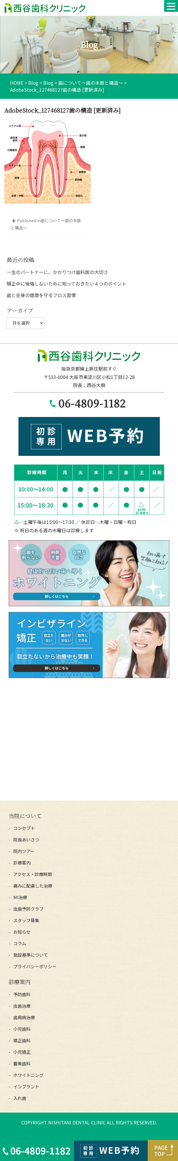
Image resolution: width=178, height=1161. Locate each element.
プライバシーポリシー (35, 966)
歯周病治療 (24, 1017)
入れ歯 (19, 1098)
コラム (19, 943)
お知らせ (22, 932)
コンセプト (24, 828)
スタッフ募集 (26, 920)
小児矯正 (22, 1052)
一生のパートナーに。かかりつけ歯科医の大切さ (57, 272)
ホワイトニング (28, 1075)
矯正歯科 (22, 1040)
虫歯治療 (22, 1006)
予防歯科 (22, 994)
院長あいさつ (26, 840)
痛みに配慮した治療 (32, 886)
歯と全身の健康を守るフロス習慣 (41, 295)
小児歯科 (22, 1029)
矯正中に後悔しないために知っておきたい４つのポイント (66, 283)
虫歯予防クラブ (28, 909)
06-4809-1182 (92, 403)
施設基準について (30, 955)
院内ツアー (24, 851)
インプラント (26, 1086)
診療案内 (22, 863)
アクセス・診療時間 (32, 874)
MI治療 (20, 897)
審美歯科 (22, 1063)
